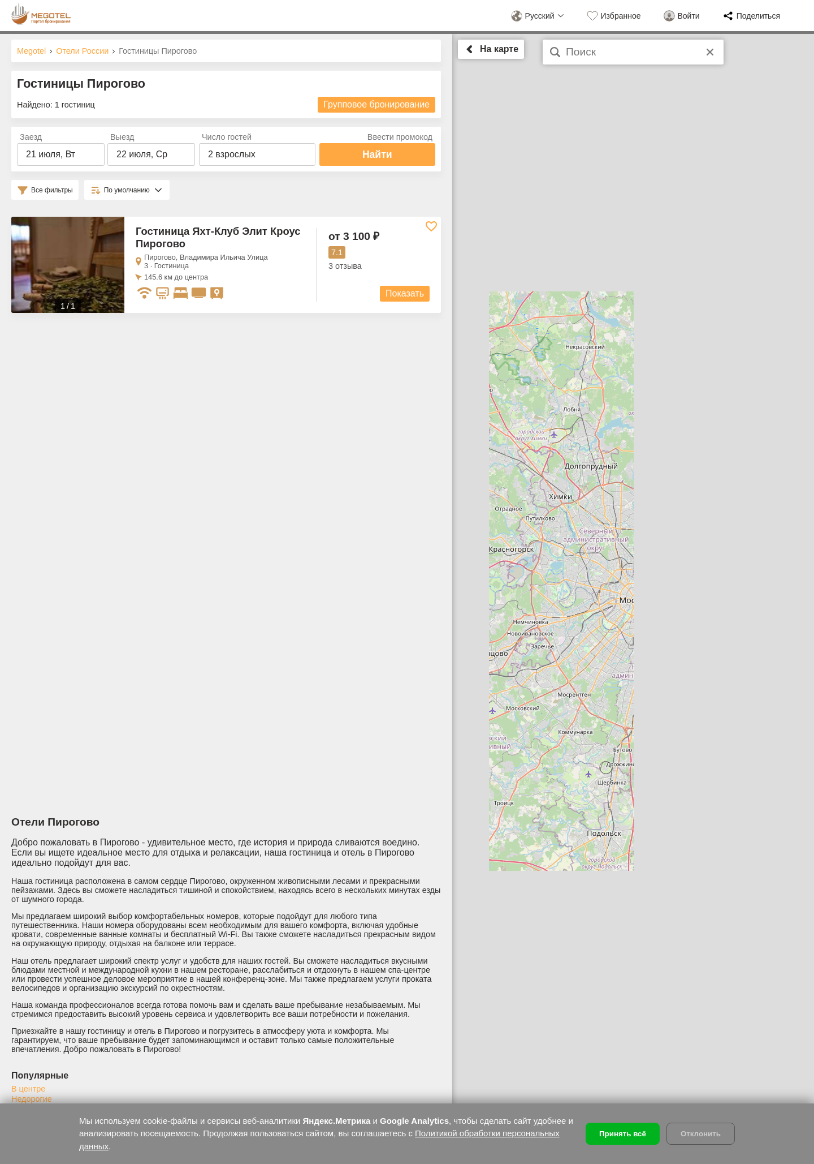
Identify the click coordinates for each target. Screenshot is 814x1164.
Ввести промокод (399, 136)
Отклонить (701, 1133)
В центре (28, 1088)
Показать (405, 293)
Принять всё (622, 1133)
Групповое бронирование (376, 104)
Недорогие (31, 1098)
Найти (377, 154)
